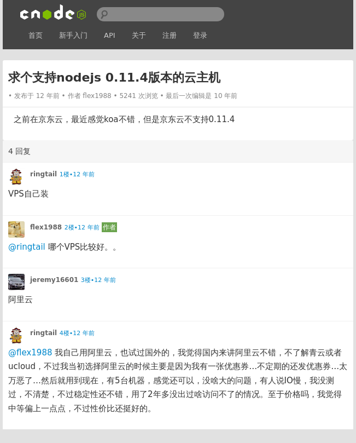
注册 (169, 35)
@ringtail (26, 247)
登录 (200, 35)
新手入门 (73, 35)
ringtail (43, 174)
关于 (139, 35)
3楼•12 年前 (98, 280)
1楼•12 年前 (77, 174)
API (109, 35)
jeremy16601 (54, 280)
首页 (35, 35)
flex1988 (97, 96)
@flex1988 (30, 353)
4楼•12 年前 (77, 333)
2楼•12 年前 (82, 227)
